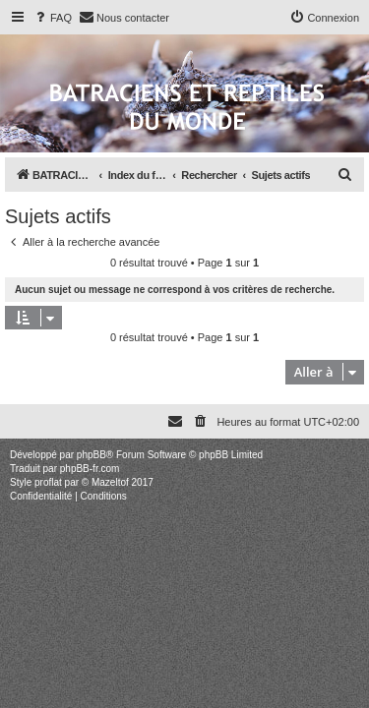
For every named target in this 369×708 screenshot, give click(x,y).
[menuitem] (52, 18)
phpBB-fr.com (90, 468)
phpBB (91, 454)
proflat (48, 482)
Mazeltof (110, 482)
